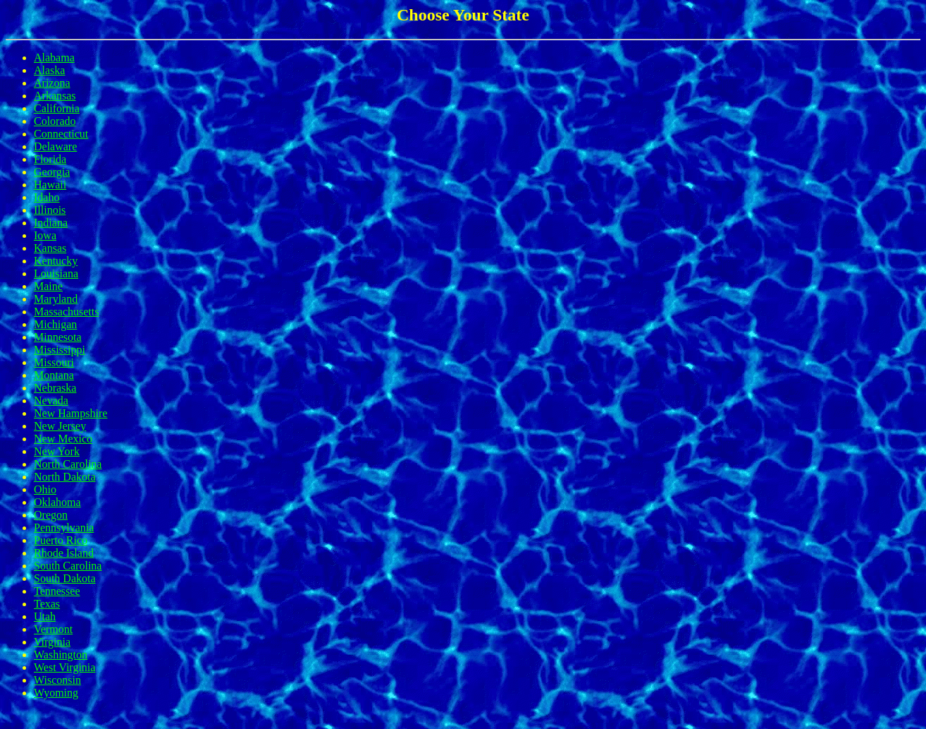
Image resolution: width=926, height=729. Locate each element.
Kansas (50, 248)
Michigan (55, 324)
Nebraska (55, 388)
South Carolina (67, 566)
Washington (60, 655)
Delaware (55, 146)
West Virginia (64, 667)
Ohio (45, 489)
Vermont (53, 629)
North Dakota (65, 477)
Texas (47, 604)
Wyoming (56, 693)
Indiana (51, 223)
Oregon (51, 515)
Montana (54, 375)
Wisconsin (57, 680)
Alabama (54, 58)
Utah (45, 616)
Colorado (55, 121)
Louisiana (56, 273)
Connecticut (61, 134)
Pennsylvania (64, 528)
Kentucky (56, 261)
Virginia (52, 642)
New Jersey (60, 426)
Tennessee (57, 591)
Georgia (52, 172)
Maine (48, 286)
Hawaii (50, 185)
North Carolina (67, 464)
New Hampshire (70, 413)
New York (57, 451)
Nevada (51, 400)
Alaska (49, 70)
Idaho (46, 197)
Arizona (52, 83)
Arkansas (55, 96)
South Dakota (65, 578)
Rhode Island (64, 553)
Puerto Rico (60, 540)
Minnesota (58, 337)
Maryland (56, 299)
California (57, 108)
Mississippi (59, 350)
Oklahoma (57, 502)
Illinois (50, 210)
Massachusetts (66, 312)
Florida (50, 159)
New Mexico (63, 439)
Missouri (54, 362)
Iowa (45, 235)
